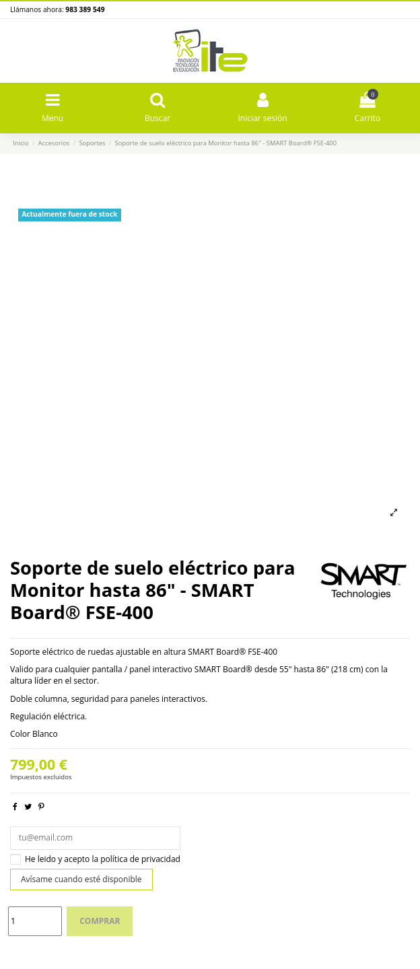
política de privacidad (140, 859)
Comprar (99, 921)
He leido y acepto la (102, 859)
